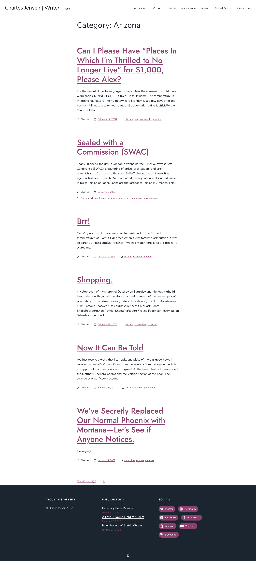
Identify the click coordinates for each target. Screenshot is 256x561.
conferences (101, 198)
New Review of (122, 525)
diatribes (137, 256)
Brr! (83, 221)
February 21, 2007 (107, 387)
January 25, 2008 (106, 192)
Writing (157, 8)
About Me (221, 8)
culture (113, 198)
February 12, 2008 (107, 119)
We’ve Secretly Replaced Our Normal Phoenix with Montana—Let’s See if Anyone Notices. (121, 425)
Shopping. (95, 280)
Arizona (129, 119)
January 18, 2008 (106, 256)
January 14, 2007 (106, 460)
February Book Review (117, 508)
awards (138, 387)
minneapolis (145, 119)
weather (157, 119)
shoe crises (140, 324)
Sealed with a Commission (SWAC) (113, 147)
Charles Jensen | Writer (32, 7)
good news (149, 387)
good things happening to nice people (138, 198)
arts (92, 198)
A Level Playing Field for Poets (123, 517)
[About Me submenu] (230, 8)
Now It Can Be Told (110, 347)
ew (136, 119)
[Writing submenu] (163, 8)
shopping (152, 324)
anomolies (129, 460)
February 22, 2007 (107, 324)
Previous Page (86, 481)
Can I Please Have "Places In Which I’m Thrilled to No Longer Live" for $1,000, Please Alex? (127, 65)
